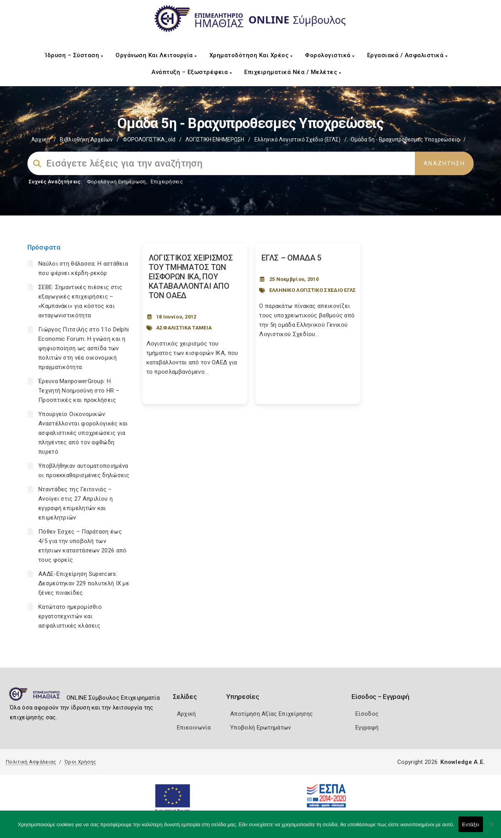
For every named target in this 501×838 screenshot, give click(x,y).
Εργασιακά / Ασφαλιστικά (407, 55)
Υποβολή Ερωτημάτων (260, 727)
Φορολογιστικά (330, 55)
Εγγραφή (366, 727)
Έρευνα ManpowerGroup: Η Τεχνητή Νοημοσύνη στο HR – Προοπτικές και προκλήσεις (78, 391)
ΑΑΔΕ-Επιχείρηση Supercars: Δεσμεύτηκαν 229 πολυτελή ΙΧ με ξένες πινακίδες (83, 583)
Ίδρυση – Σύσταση (74, 55)
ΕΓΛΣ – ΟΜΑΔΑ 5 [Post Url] (291, 257)
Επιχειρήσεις (167, 182)
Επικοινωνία (194, 727)
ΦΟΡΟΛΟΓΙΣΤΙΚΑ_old (149, 139)
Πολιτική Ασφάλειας (31, 762)
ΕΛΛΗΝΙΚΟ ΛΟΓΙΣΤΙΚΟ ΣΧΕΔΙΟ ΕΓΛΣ (312, 290)
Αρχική (40, 139)
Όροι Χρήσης (80, 762)
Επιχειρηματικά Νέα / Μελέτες (292, 72)
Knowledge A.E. (462, 762)
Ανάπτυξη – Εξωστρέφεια (191, 72)
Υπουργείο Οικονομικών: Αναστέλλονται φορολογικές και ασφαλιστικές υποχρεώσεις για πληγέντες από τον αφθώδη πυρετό (83, 433)
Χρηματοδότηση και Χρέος (251, 55)
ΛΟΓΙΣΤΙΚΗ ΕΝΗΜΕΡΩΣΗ (215, 139)
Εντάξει (470, 824)
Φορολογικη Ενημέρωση (116, 182)
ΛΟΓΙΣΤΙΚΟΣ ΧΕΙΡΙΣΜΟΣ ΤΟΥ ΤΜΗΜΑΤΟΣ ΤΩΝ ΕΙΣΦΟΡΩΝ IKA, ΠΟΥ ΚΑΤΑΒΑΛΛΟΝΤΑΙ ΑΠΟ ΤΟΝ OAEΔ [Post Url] (191, 276)
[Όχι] (491, 828)
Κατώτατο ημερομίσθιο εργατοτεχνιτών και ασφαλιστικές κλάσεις (70, 616)
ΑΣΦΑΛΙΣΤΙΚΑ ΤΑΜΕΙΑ (184, 328)
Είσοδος (366, 713)
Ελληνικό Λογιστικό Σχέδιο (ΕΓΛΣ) (297, 139)
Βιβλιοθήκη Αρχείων (86, 139)
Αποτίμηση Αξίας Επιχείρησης (271, 713)
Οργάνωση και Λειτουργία (156, 55)
